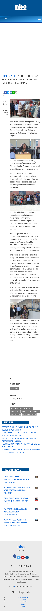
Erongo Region (16, 414)
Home (5, 76)
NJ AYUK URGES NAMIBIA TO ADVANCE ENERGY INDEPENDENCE (15, 512)
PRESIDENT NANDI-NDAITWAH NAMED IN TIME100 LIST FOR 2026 (16, 501)
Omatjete (36, 411)
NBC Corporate (23, 597)
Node (14, 76)
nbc (21, 547)
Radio (23, 604)
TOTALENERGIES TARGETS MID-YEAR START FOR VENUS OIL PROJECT (17, 490)
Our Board (23, 602)
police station (26, 411)
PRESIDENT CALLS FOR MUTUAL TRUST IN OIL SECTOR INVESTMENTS (16, 479)
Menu (5, 19)
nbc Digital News (16, 408)
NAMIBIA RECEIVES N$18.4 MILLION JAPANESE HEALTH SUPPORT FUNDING (15, 523)
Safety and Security (29, 414)
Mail (23, 606)
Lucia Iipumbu (15, 411)
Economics (14, 388)
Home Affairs (28, 408)
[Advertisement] (21, 45)
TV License (23, 599)
